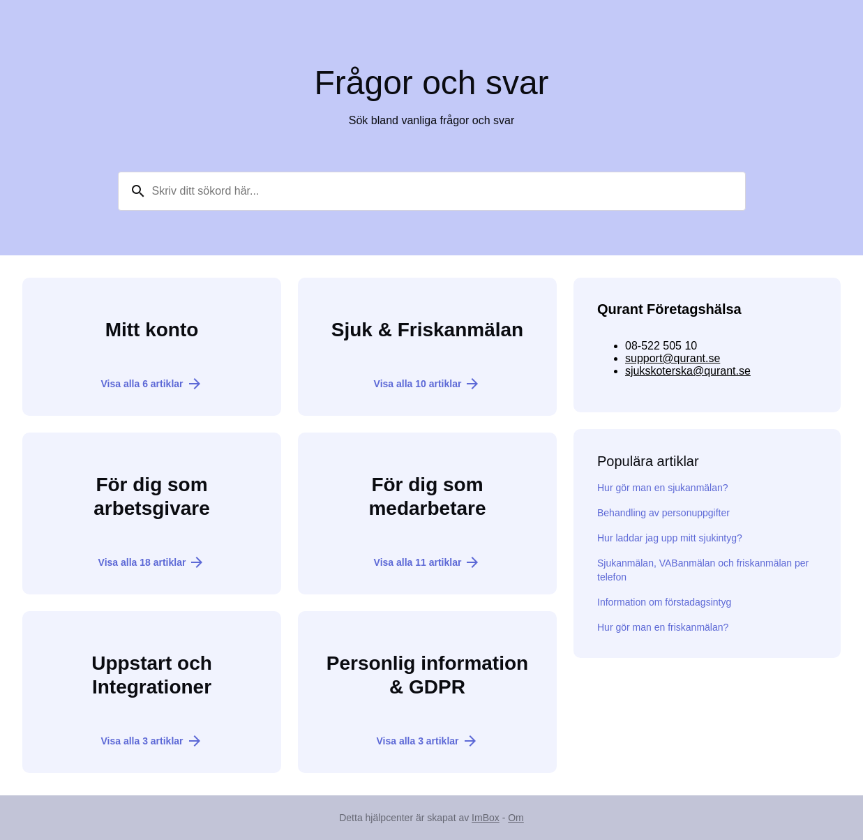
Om (516, 817)
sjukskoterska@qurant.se (688, 371)
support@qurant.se (672, 358)
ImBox (486, 817)
